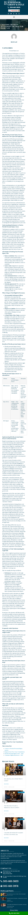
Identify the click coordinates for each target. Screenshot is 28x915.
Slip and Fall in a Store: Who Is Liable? (16, 894)
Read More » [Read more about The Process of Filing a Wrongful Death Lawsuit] (6, 810)
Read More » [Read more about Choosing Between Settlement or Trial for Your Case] (6, 837)
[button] (14, 17)
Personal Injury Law (14, 50)
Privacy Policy (14, 910)
